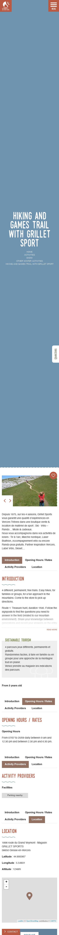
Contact (12, 932)
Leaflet (20, 921)
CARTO (53, 921)
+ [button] (6, 882)
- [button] (6, 886)
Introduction (12, 701)
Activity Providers (15, 567)
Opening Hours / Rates (38, 560)
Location (37, 567)
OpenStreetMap (32, 921)
